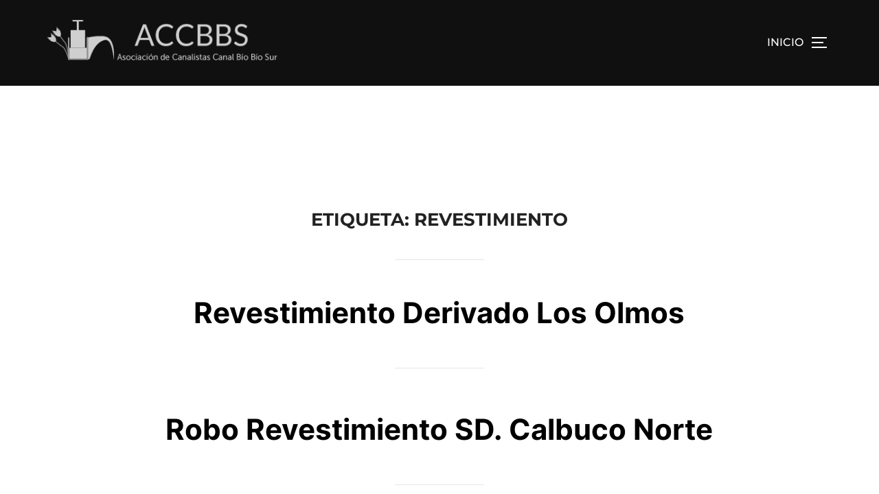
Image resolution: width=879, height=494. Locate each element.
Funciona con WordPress (96, 465)
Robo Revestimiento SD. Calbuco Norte (439, 343)
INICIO (785, 42)
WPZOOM (815, 465)
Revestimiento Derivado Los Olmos (439, 226)
